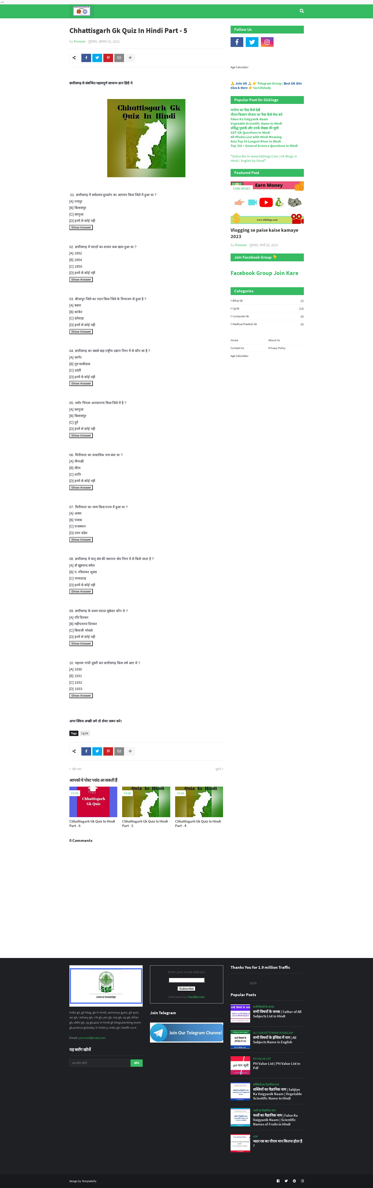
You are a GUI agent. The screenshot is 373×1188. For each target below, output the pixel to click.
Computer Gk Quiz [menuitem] (189, 24)
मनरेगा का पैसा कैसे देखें (245, 110)
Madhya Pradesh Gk (268, 324)
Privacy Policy (277, 348)
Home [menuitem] (78, 24)
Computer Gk (268, 316)
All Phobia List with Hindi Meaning (256, 137)
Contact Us (237, 348)
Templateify (89, 1181)
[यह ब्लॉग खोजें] (99, 1063)
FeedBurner (196, 997)
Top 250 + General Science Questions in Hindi (264, 145)
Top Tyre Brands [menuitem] (105, 24)
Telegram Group (269, 83)
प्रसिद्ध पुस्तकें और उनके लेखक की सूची (255, 128)
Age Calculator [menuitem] (281, 24)
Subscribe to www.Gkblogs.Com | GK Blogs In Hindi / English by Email (264, 158)
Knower (79, 41)
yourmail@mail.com (92, 1038)
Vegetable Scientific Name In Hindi (256, 123)
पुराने (218, 769)
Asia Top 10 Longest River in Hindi (256, 141)
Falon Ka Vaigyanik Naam (249, 119)
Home (234, 340)
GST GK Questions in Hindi (250, 132)
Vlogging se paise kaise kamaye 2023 (264, 233)
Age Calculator (239, 67)
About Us (274, 340)
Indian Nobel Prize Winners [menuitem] (236, 24)
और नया (76, 769)
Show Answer (81, 227)
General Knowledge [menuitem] (144, 24)
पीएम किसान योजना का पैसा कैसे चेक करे (256, 114)
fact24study (262, 88)
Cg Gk (84, 733)
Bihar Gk (268, 301)
